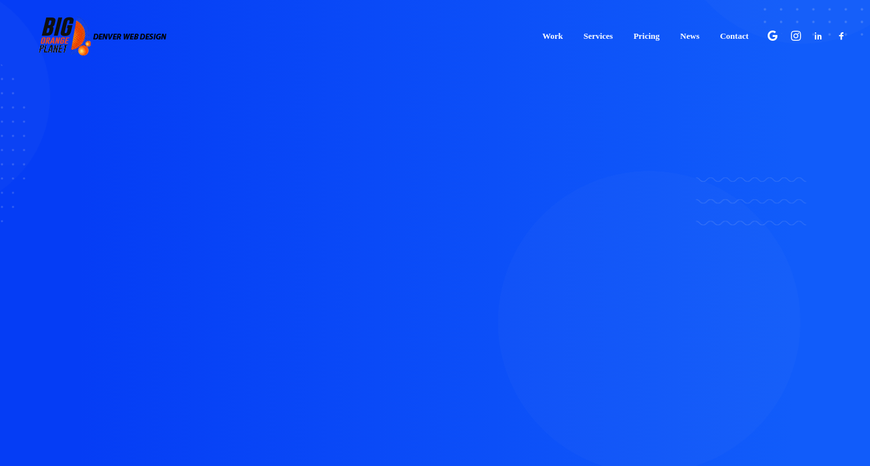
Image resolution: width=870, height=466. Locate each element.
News (690, 32)
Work (552, 32)
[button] (774, 31)
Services (598, 32)
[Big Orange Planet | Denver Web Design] (87, 32)
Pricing (646, 32)
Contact (734, 32)
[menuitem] (552, 31)
